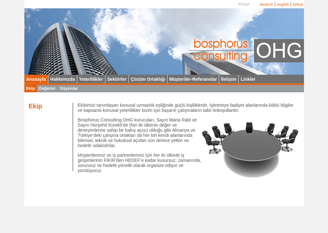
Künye (244, 4)
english (283, 4)
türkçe (298, 4)
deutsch (266, 4)
